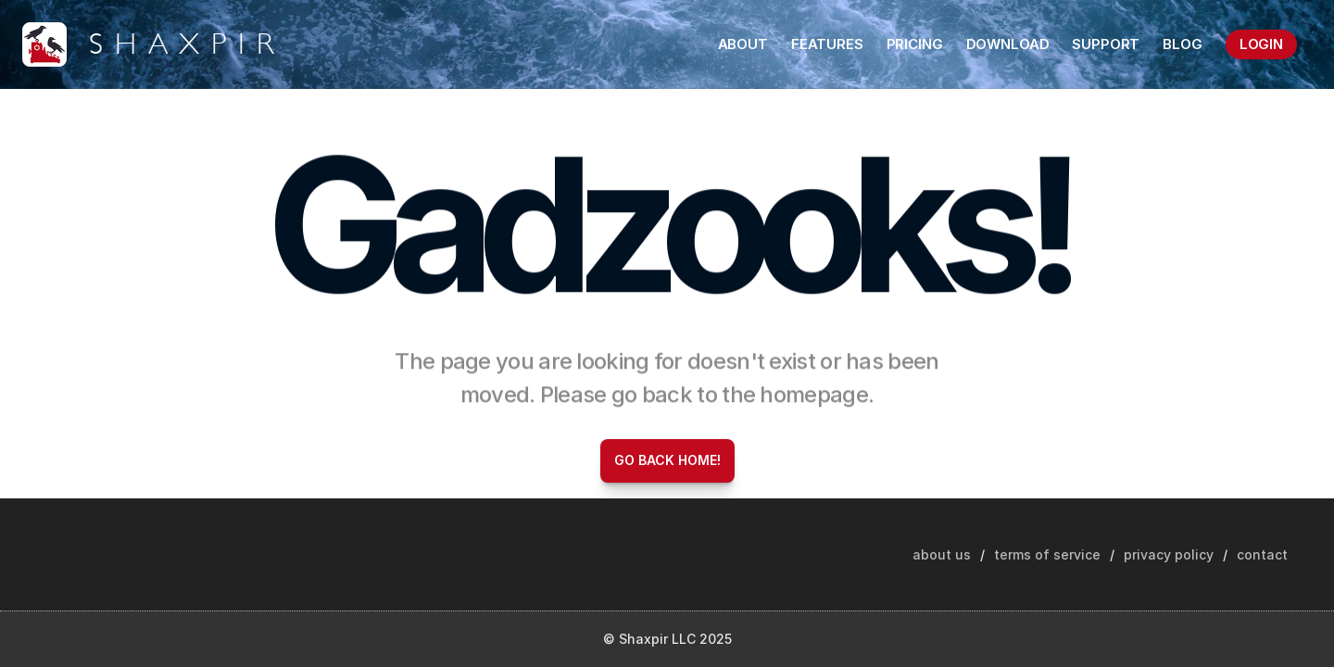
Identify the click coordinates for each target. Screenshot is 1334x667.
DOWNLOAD (1008, 44)
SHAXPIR (187, 44)
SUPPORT (1105, 44)
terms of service (1047, 554)
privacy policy (1169, 554)
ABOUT (743, 44)
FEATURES (827, 44)
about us (941, 554)
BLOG (1182, 44)
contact (1262, 554)
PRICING (915, 44)
